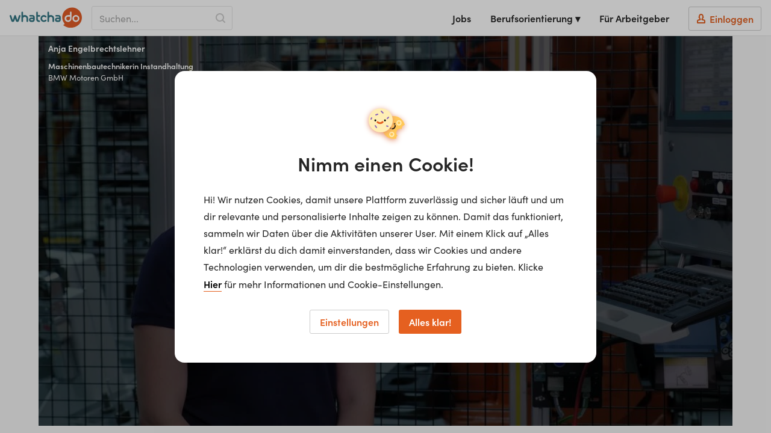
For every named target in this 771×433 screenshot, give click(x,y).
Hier (213, 283)
